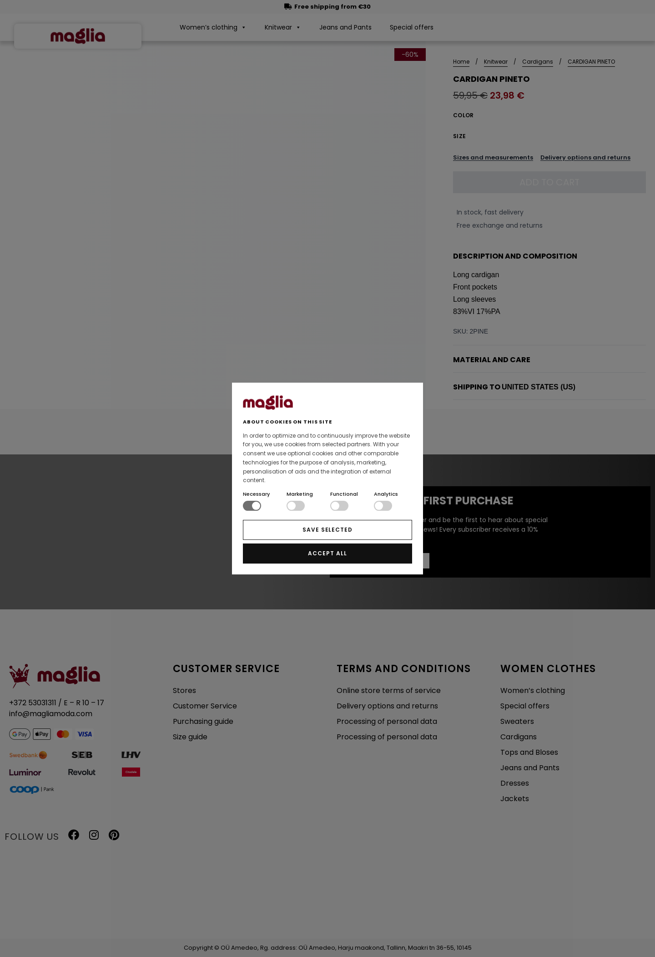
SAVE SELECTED (327, 529)
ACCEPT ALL (327, 553)
